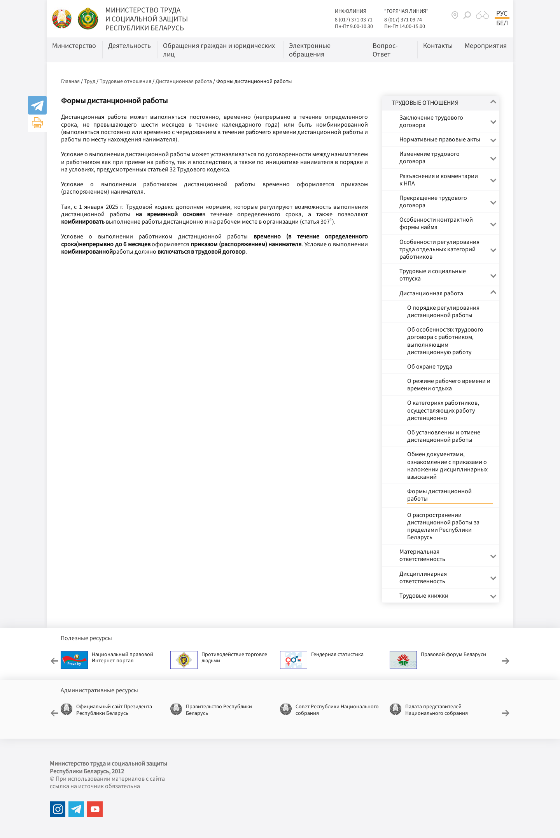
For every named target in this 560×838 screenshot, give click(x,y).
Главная (70, 81)
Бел (502, 23)
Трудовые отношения (125, 81)
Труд (89, 81)
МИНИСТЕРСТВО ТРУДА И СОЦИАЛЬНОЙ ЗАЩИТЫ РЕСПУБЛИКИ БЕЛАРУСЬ (146, 18)
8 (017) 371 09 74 (403, 19)
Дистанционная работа (184, 81)
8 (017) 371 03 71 (354, 19)
